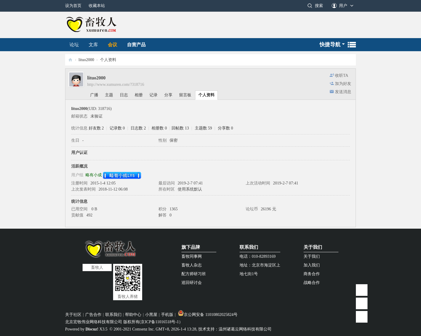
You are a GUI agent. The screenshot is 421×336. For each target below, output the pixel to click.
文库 (93, 44)
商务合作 (312, 274)
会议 (112, 44)
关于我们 (313, 247)
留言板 (185, 95)
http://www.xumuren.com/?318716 (115, 84)
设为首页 (73, 5)
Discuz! (91, 329)
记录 (153, 95)
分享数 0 (225, 128)
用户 (343, 5)
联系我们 (249, 247)
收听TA (341, 75)
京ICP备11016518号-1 (160, 322)
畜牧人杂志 (191, 265)
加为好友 (343, 83)
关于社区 (73, 314)
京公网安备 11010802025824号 (208, 314)
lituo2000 (86, 60)
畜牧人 (70, 60)
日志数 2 (138, 128)
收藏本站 (97, 5)
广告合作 (93, 314)
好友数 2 (96, 128)
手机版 (167, 314)
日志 (124, 95)
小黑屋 (151, 314)
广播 (94, 95)
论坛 (74, 44)
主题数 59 (203, 128)
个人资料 (206, 95)
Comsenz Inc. (143, 329)
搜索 (319, 5)
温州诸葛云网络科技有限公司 (245, 329)
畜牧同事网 (191, 256)
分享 (168, 95)
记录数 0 (117, 128)
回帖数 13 (180, 128)
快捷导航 (330, 44)
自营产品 (136, 44)
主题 (109, 95)
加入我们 (312, 265)
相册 (139, 95)
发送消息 (343, 92)
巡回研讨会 (191, 282)
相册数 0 (159, 128)
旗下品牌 (190, 247)
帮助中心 (133, 314)
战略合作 (312, 282)
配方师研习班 (193, 274)
